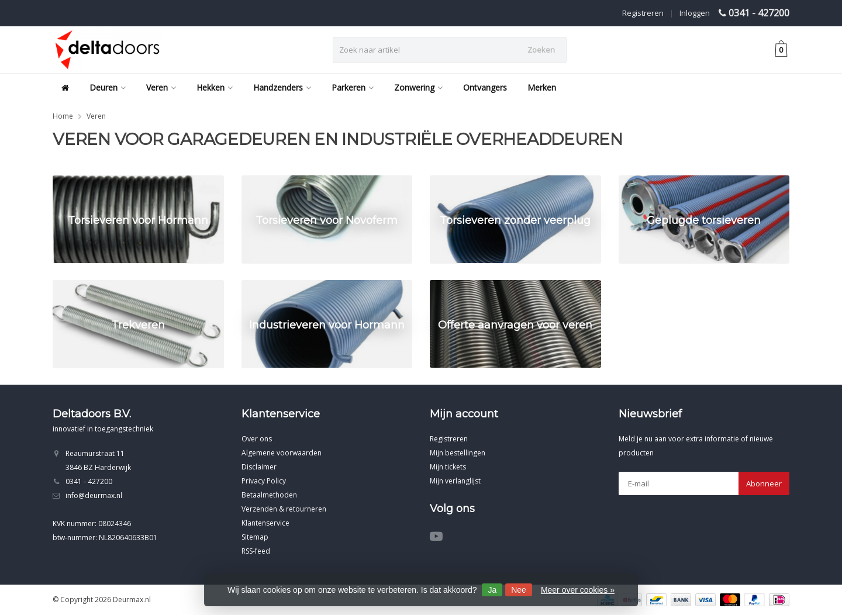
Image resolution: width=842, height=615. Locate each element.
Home (63, 116)
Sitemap (254, 537)
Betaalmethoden (269, 495)
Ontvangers (485, 87)
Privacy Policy (263, 481)
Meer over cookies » (578, 590)
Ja (492, 590)
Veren (161, 87)
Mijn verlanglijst (455, 481)
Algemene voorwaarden (281, 453)
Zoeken (541, 49)
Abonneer (764, 483)
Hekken (214, 87)
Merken (541, 87)
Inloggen (694, 13)
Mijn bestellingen (457, 453)
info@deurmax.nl (93, 495)
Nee (518, 590)
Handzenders (282, 87)
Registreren (643, 13)
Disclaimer (259, 467)
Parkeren (353, 87)
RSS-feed (255, 551)
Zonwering (418, 87)
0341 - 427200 (759, 12)
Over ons (256, 439)
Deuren (107, 87)
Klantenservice (265, 523)
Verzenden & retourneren (283, 509)
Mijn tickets (448, 467)
